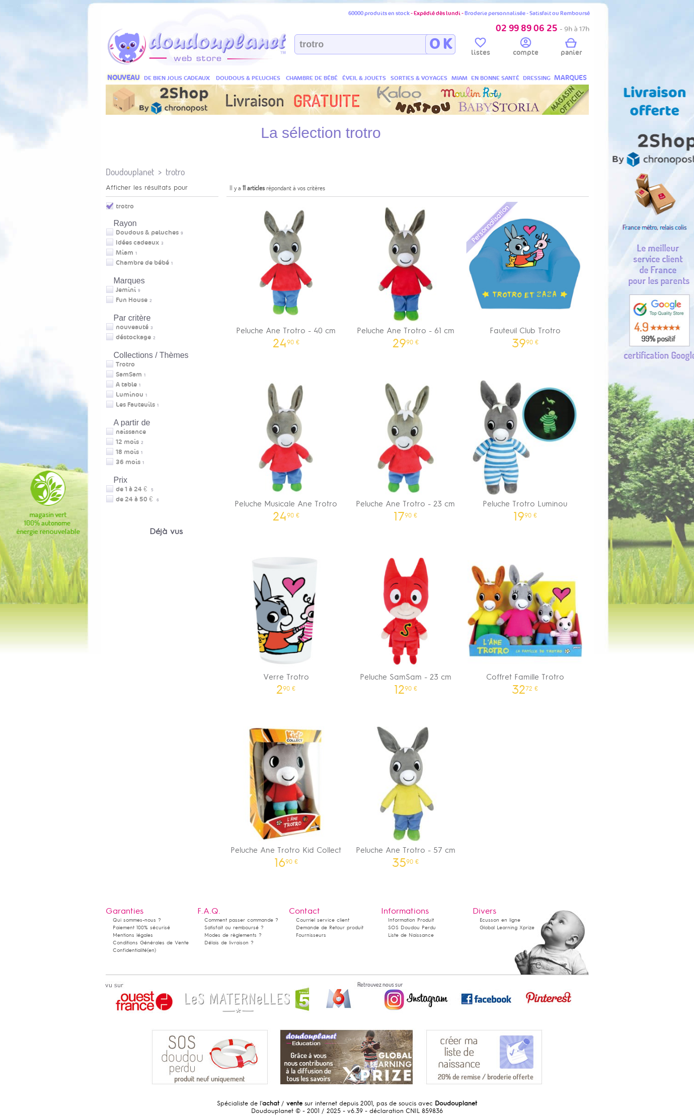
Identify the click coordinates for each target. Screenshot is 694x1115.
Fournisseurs (311, 935)
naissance (131, 432)
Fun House (131, 300)
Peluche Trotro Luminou (525, 447)
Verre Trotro (286, 620)
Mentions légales (133, 935)
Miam (124, 253)
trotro (175, 172)
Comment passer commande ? (241, 920)
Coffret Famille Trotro (525, 620)
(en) (151, 950)
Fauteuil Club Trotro (525, 274)
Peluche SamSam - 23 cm (406, 620)
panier (571, 48)
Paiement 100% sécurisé (141, 927)
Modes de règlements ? (233, 935)
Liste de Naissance (411, 935)
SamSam (129, 374)
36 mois (128, 462)
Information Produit (411, 920)
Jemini (126, 290)
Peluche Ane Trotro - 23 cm (406, 447)
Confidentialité (130, 950)
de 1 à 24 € (134, 489)
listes (480, 48)
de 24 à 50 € (137, 499)
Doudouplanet (130, 172)
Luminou (129, 395)
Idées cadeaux (137, 243)
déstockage (133, 337)
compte (525, 48)
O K (440, 44)
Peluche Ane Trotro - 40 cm (286, 274)
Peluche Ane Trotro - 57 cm (406, 793)
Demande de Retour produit (329, 927)
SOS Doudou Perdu (412, 927)
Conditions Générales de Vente (151, 942)
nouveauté (132, 327)
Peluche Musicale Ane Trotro (286, 447)
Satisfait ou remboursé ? (234, 927)
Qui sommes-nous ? (137, 920)
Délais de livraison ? (229, 942)
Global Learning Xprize (507, 927)
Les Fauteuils (135, 405)
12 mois (127, 442)
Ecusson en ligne (500, 920)
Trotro (125, 364)
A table (126, 385)
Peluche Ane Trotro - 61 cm (406, 274)
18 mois (127, 452)
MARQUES (570, 77)
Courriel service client (322, 920)
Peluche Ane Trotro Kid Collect (286, 793)
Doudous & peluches (147, 233)
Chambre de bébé (142, 263)
